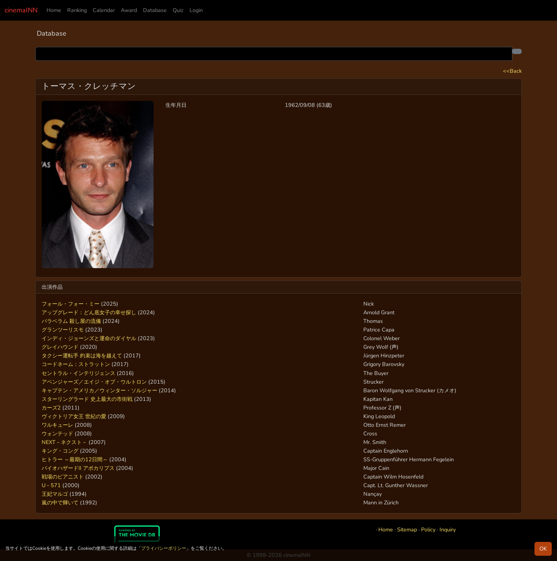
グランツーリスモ (63, 329)
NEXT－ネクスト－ (64, 442)
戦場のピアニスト (63, 476)
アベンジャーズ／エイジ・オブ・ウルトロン (94, 382)
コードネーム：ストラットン (76, 364)
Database (155, 10)
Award (129, 10)
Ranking (77, 10)
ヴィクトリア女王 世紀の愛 (74, 416)
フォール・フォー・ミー (70, 304)
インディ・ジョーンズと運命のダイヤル (89, 338)
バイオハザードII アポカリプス (78, 468)
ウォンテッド (57, 433)
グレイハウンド (60, 347)
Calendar (104, 10)
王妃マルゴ (55, 494)
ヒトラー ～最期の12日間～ (75, 459)
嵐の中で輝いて (60, 502)
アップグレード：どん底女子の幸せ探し (89, 312)
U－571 (51, 485)
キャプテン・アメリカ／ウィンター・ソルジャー (99, 390)
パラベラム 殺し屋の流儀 (71, 321)
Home (54, 10)
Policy (428, 529)
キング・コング (60, 450)
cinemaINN (21, 10)
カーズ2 (51, 407)
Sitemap (407, 529)
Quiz (178, 10)
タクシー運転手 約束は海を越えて (82, 355)
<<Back (512, 71)
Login (196, 10)
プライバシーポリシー (163, 548)
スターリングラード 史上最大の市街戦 (87, 399)
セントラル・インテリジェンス (78, 373)
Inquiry (448, 529)
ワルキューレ (57, 425)
